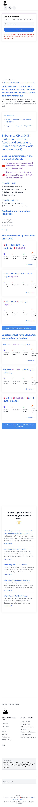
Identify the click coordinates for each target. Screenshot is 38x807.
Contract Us (6, 737)
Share (4, 230)
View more (30, 264)
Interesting (5, 729)
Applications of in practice (18, 126)
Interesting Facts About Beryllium (17, 580)
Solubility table (26, 735)
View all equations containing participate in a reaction (19, 426)
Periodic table (25, 724)
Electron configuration (28, 732)
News (4, 732)
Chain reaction (25, 722)
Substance (11, 80)
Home (3, 80)
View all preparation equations (19, 328)
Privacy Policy (6, 740)
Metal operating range (28, 737)
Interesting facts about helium (15, 549)
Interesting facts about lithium (15, 565)
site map (4, 734)
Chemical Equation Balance (24, 798)
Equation (5, 723)
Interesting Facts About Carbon (16, 596)
